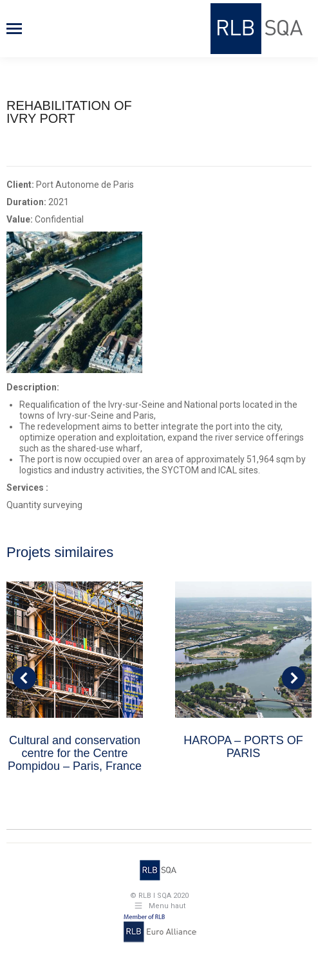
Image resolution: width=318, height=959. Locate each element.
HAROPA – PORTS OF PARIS (243, 747)
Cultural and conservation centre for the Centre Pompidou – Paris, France (75, 753)
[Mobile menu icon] (14, 28)
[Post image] (74, 649)
